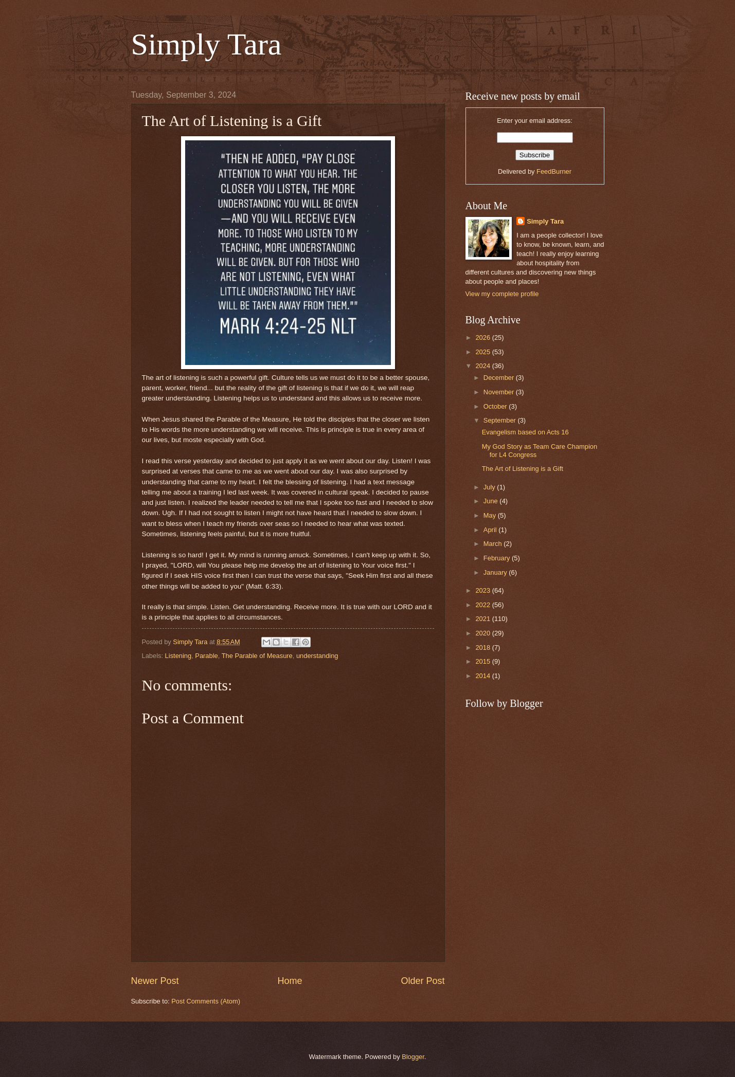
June (491, 501)
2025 (483, 352)
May (490, 515)
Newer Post (155, 981)
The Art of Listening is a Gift (522, 468)
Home (289, 981)
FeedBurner (553, 171)
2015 (483, 661)
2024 (483, 366)
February (497, 558)
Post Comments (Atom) (205, 1001)
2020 (483, 633)
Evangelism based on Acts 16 (525, 432)
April (490, 530)
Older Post (422, 981)
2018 (483, 647)
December (499, 377)
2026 (483, 337)
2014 (483, 676)
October (496, 406)
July (490, 487)
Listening (178, 656)
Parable (206, 656)
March (493, 543)
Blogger (413, 1057)
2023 (483, 590)
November (499, 392)
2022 (483, 605)
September (500, 420)
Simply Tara (206, 44)
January (496, 572)
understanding (317, 656)
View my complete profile (502, 294)
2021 (483, 619)
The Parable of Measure (257, 656)
